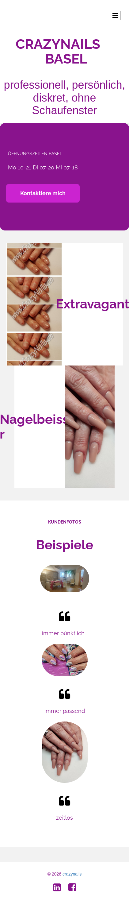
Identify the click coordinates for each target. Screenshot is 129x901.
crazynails (72, 874)
